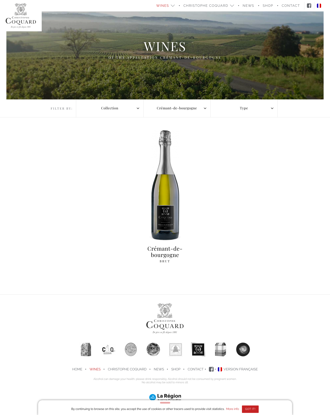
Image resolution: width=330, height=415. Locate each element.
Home (77, 369)
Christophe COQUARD (127, 369)
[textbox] (109, 108)
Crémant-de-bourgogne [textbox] (177, 108)
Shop (176, 369)
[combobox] (109, 108)
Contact (196, 369)
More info (232, 409)
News (248, 6)
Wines (95, 369)
